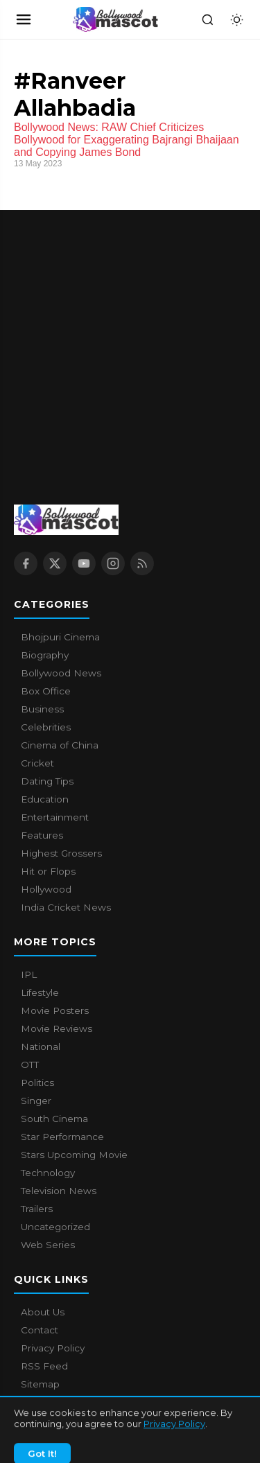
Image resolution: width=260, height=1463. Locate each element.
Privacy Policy (53, 1348)
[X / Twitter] (55, 563)
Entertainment (55, 817)
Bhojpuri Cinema (60, 636)
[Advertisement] (130, 340)
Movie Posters (55, 1010)
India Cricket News (66, 907)
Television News (58, 1190)
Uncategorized (55, 1226)
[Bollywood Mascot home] (116, 19)
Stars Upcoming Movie (74, 1154)
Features (42, 835)
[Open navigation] (23, 19)
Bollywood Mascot (90, 1427)
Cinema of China (59, 745)
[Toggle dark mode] (236, 19)
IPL (29, 974)
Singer (36, 1100)
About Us (42, 1311)
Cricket (37, 763)
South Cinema (54, 1118)
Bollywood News (61, 672)
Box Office (46, 691)
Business (42, 709)
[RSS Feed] (142, 563)
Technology (48, 1172)
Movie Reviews (56, 1028)
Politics (37, 1082)
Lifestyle (40, 992)
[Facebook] (25, 563)
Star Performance (62, 1136)
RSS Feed (44, 1366)
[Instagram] (113, 563)
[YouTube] (84, 563)
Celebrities (46, 727)
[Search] (207, 19)
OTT (30, 1064)
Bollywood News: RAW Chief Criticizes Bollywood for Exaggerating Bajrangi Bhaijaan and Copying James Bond (126, 139)
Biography (45, 654)
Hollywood (46, 889)
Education (45, 799)
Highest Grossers (61, 853)
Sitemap (40, 1384)
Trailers (37, 1208)
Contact (39, 1329)
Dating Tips (47, 781)
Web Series (48, 1244)
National (40, 1046)
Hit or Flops (48, 871)
